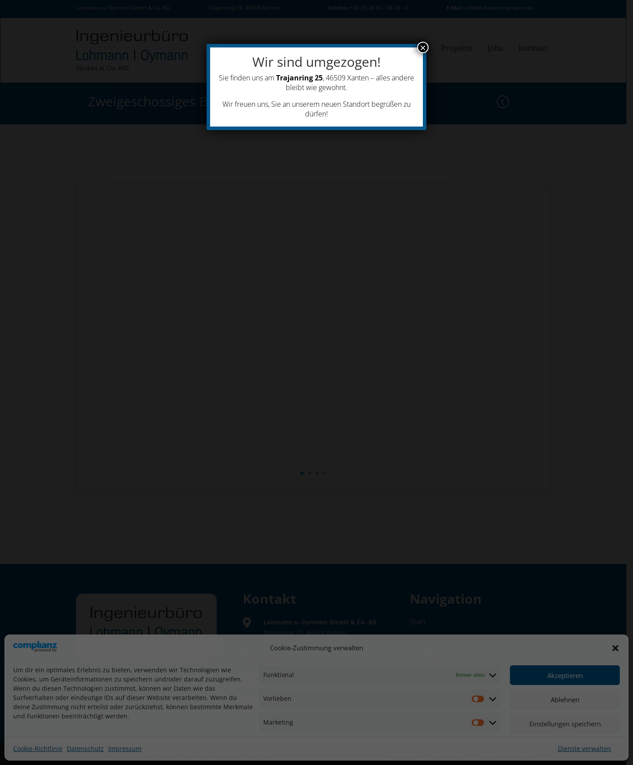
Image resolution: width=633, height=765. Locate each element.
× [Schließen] (423, 47)
